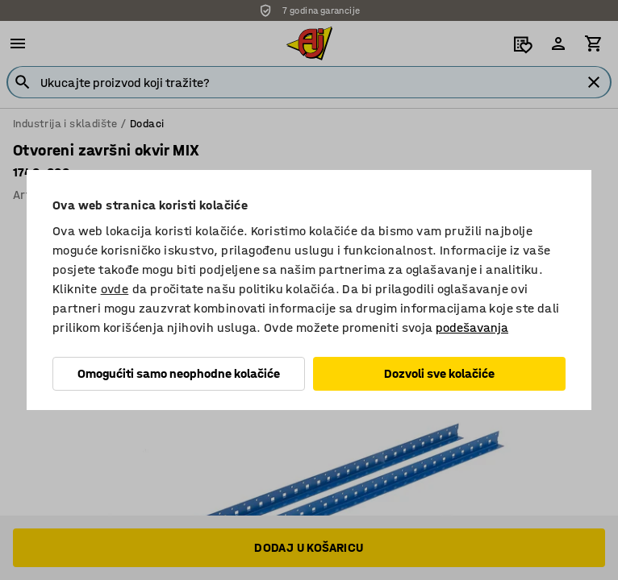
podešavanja (472, 327)
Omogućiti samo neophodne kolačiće (178, 373)
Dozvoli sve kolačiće (439, 373)
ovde (115, 288)
